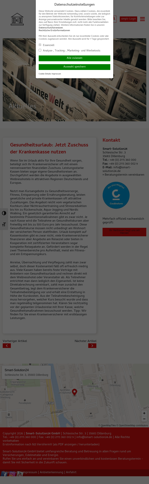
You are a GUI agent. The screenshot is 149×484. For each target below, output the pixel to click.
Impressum (56, 74)
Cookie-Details (45, 74)
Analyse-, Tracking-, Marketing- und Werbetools (69, 50)
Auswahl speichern (74, 67)
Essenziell (46, 45)
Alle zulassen (74, 58)
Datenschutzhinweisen (51, 28)
